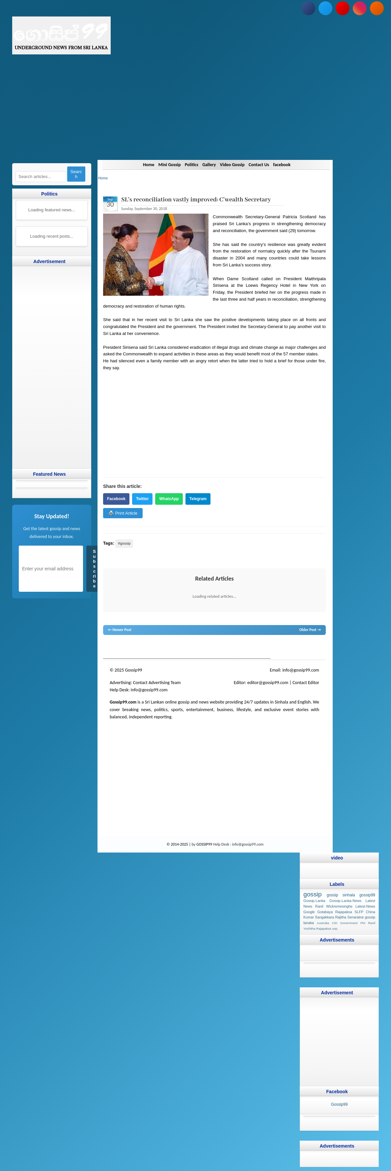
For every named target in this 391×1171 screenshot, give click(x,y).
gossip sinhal (241, 647)
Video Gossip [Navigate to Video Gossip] (234, 164)
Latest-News (365, 906)
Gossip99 (339, 1104)
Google (309, 912)
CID (335, 923)
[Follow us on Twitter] (325, 8)
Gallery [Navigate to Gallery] (208, 164)
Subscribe (94, 568)
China (370, 912)
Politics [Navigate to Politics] (189, 164)
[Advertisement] (195, 114)
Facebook (116, 498)
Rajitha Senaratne (349, 917)
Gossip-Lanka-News (345, 901)
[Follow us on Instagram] (360, 8)
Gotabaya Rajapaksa (334, 912)
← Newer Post (119, 629)
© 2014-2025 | (179, 844)
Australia (323, 923)
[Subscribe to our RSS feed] (377, 8)
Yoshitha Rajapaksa (317, 928)
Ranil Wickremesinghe (333, 906)
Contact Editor (306, 682)
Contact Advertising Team (157, 682)
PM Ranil (367, 923)
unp (334, 928)
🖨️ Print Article (122, 513)
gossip (108, 647)
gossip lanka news (213, 647)
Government (349, 923)
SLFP (358, 912)
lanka (118, 647)
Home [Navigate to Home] (141, 164)
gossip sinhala (341, 895)
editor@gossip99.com (267, 682)
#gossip (124, 543)
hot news (140, 647)
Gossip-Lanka (314, 901)
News (127, 647)
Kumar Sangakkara (318, 917)
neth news (190, 647)
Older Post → (310, 629)
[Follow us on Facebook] (308, 8)
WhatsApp (169, 498)
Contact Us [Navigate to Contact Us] (263, 164)
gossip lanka (171, 647)
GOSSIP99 (204, 844)
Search (76, 174)
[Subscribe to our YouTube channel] (342, 8)
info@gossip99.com (300, 670)
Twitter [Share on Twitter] (142, 498)
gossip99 (367, 895)
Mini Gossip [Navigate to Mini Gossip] (165, 164)
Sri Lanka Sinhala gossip (272, 647)
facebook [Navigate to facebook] (288, 164)
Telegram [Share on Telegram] (198, 498)
